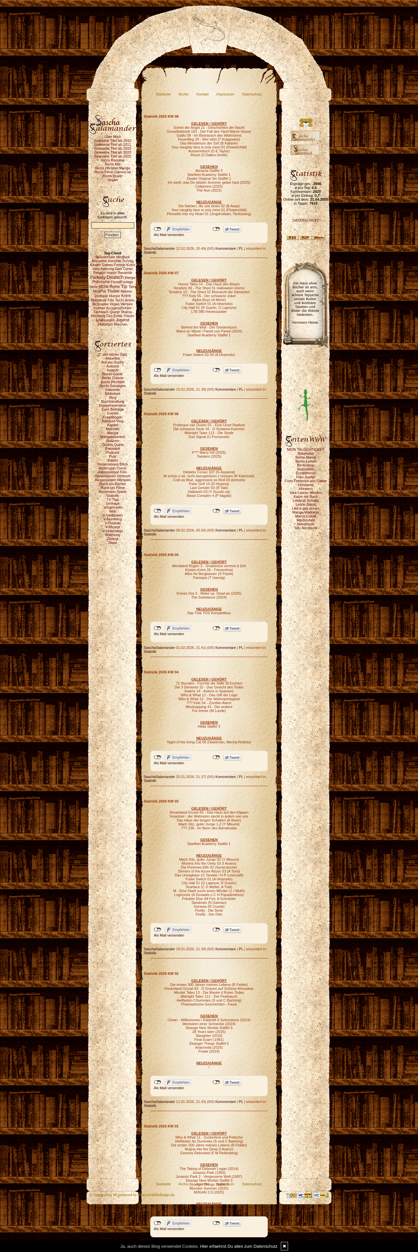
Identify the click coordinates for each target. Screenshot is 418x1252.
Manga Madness (305, 512)
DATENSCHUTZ (305, 220)
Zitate (112, 543)
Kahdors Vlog (112, 421)
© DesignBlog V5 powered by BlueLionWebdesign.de (132, 1195)
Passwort (112, 448)
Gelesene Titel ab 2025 (112, 156)
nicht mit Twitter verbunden (216, 229)
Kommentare (225, 248)
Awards (113, 370)
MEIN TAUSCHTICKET (305, 449)
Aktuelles (112, 358)
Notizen (112, 441)
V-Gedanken (112, 515)
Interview (112, 390)
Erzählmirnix (306, 473)
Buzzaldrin (305, 469)
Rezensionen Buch (113, 464)
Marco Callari (305, 516)
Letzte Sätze (305, 504)
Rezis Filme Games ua (112, 172)
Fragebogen (112, 417)
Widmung (112, 535)
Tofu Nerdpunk (305, 528)
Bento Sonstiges (113, 386)
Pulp (112, 456)
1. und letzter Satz (112, 354)
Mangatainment (112, 437)
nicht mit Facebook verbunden (157, 229)
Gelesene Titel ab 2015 (112, 148)
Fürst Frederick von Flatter (306, 481)
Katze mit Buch (306, 497)
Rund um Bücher (112, 484)
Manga (112, 433)
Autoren (112, 366)
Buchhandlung (112, 401)
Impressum (225, 94)
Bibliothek (113, 394)
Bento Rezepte (113, 382)
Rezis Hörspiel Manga (112, 168)
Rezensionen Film (112, 472)
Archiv (184, 94)
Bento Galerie (112, 378)
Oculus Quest (113, 445)
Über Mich (112, 137)
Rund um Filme (113, 488)
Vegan (112, 180)
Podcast (112, 452)
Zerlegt (112, 539)
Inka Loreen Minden (305, 493)
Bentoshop (305, 465)
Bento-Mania (306, 457)
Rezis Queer (112, 176)
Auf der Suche (112, 362)
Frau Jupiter (305, 477)
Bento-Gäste (113, 374)
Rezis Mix (113, 164)
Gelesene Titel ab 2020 (112, 152)
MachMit (113, 429)
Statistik (112, 496)
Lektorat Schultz (306, 500)
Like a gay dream (305, 508)
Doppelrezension (112, 405)
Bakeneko (306, 453)
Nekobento (305, 524)
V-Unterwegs (113, 531)
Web (112, 511)
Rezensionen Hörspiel (112, 480)
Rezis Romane (112, 160)
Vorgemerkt (113, 507)
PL (241, 248)
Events (112, 413)
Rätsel (112, 460)
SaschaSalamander (159, 248)
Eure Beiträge (112, 409)
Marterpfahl (306, 520)
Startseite (163, 94)
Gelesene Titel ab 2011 (112, 144)
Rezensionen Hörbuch (113, 476)
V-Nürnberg (113, 519)
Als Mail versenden (169, 235)
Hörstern (306, 489)
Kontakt (203, 94)
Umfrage (113, 503)
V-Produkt (113, 523)
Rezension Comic (113, 468)
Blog (112, 397)
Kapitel (112, 425)
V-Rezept (112, 527)
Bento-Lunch (306, 461)
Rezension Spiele (113, 492)
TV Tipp (112, 499)
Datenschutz (252, 94)
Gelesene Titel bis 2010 (113, 141)
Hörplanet (306, 485)
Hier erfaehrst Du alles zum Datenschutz (239, 1246)
